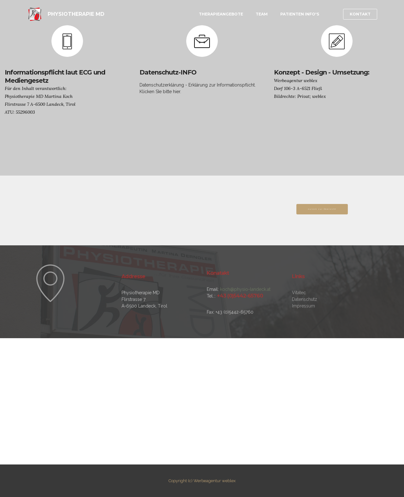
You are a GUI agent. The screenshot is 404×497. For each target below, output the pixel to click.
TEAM (262, 14)
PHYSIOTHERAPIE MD (77, 14)
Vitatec (299, 311)
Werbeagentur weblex (214, 480)
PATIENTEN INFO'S (299, 14)
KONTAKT (360, 14)
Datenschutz (304, 318)
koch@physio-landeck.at (245, 301)
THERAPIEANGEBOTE (221, 14)
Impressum (303, 324)
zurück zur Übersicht (322, 209)
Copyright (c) (181, 480)
